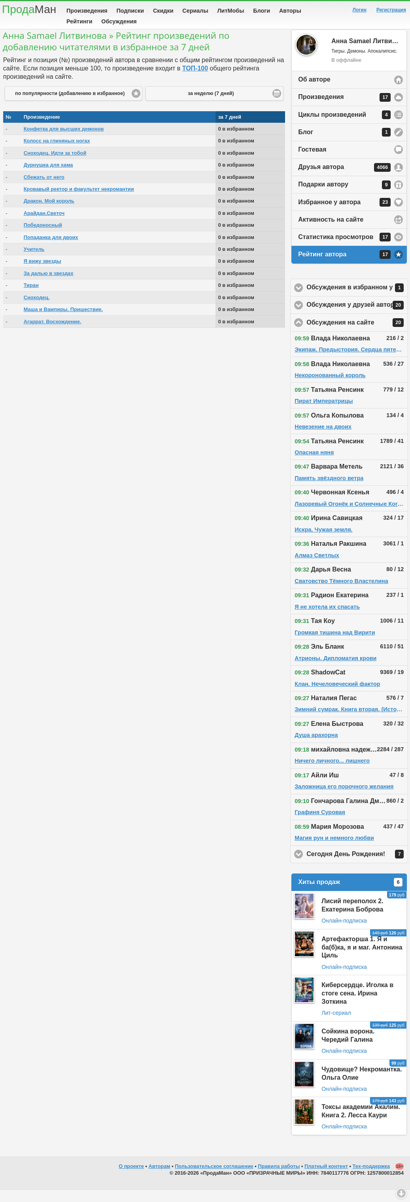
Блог (344, 144)
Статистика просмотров (344, 249)
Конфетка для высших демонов (64, 141)
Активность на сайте (330, 231)
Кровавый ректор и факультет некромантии (79, 201)
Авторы (290, 11)
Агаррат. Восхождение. (52, 334)
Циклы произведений (344, 127)
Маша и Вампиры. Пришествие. (63, 322)
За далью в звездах (49, 286)
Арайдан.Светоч (44, 225)
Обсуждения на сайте (357, 334)
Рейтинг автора (344, 266)
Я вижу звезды (42, 273)
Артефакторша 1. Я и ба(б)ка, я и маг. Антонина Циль (361, 959)
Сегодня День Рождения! (357, 866)
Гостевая (312, 161)
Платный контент (326, 1178)
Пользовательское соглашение (214, 1178)
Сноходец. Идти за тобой (55, 165)
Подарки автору (344, 197)
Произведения (87, 11)
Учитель (34, 261)
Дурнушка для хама (48, 177)
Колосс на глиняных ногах (57, 153)
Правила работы (279, 1178)
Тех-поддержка (371, 1178)
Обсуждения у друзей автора (357, 317)
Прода (29, 9)
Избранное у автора (344, 214)
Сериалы (195, 11)
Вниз (401, 1193)
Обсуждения (118, 21)
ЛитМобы (230, 11)
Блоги (261, 11)
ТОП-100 (195, 80)
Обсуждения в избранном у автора (357, 300)
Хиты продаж (350, 894)
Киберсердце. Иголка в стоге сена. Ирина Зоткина (357, 1005)
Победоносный (43, 237)
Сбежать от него (44, 189)
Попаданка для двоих (51, 250)
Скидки (163, 11)
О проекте (131, 1178)
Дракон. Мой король (49, 213)
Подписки (130, 11)
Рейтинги (79, 21)
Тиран (31, 297)
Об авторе (314, 91)
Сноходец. (37, 310)
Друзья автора (344, 179)
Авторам (159, 1178)
